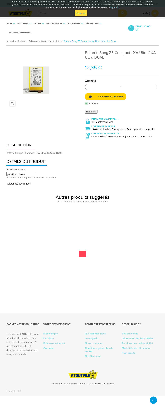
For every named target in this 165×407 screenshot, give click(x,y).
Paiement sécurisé (54, 343)
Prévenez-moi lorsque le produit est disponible (31, 177)
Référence (11, 169)
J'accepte (81, 13)
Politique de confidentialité (137, 343)
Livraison (48, 338)
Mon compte (50, 333)
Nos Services (92, 356)
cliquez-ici (114, 7)
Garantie (48, 348)
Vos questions (130, 333)
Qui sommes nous (95, 333)
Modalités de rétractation (136, 348)
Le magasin (91, 338)
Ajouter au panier (106, 96)
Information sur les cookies (137, 338)
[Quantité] (121, 87)
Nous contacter (94, 343)
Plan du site (129, 353)
